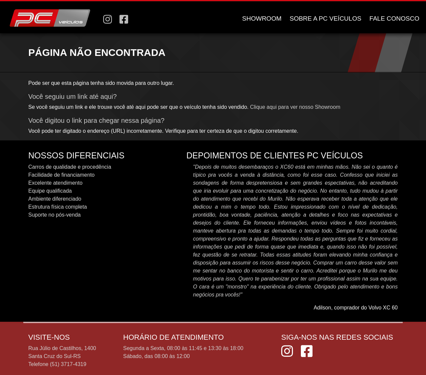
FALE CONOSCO (394, 18)
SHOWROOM (262, 18)
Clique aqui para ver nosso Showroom (295, 107)
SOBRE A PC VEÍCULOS (325, 18)
